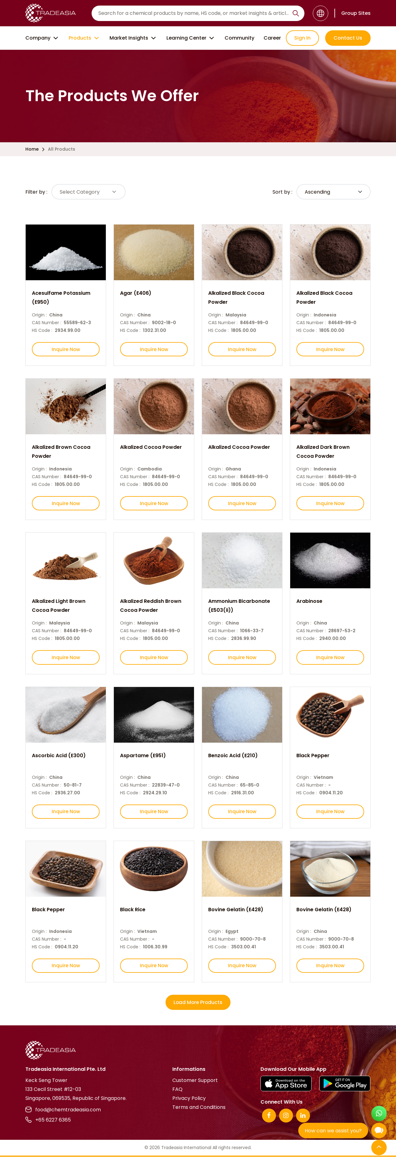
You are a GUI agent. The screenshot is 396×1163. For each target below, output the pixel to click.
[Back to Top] (379, 1148)
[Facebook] (269, 1122)
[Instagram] (286, 1122)
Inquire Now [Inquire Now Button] (65, 350)
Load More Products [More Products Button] (198, 1008)
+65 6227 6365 (48, 1126)
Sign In (302, 37)
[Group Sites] (352, 13)
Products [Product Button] (84, 38)
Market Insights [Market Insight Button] (133, 38)
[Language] (320, 13)
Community (239, 37)
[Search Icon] (296, 14)
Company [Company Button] (42, 38)
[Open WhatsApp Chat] (379, 1114)
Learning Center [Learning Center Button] (190, 38)
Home (32, 149)
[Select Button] (88, 192)
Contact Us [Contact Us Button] (348, 37)
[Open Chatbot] (379, 1132)
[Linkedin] (303, 1122)
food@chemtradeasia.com (63, 1115)
